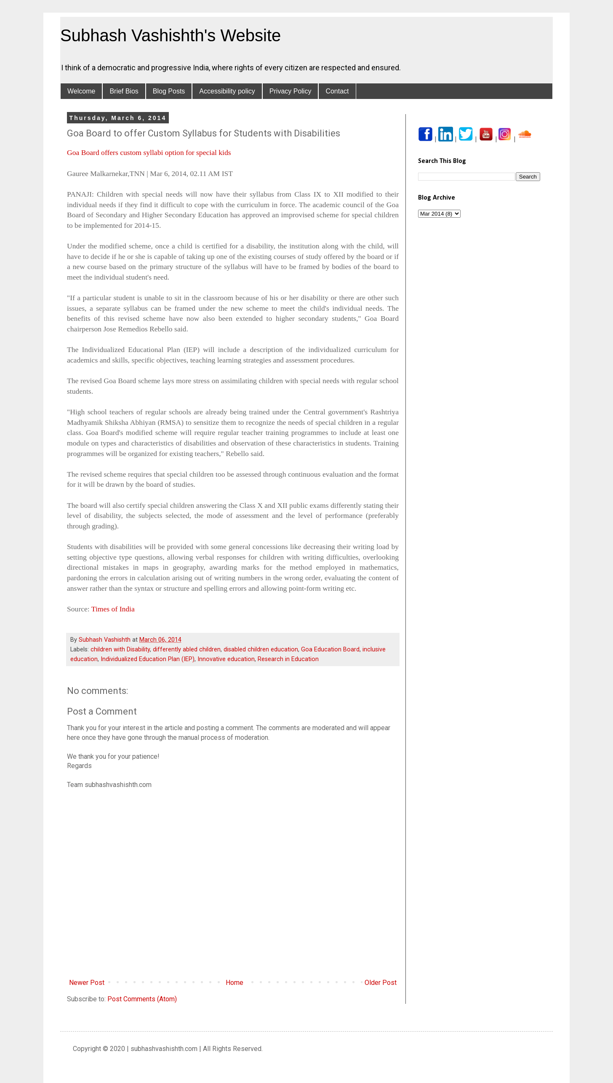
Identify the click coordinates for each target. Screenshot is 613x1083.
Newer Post (86, 983)
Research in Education (288, 659)
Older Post (381, 983)
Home (234, 983)
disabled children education (261, 649)
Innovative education (226, 659)
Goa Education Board (330, 649)
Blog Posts (169, 91)
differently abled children (187, 649)
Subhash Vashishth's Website (170, 35)
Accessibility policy (227, 91)
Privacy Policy (290, 91)
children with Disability (120, 649)
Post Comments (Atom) (142, 999)
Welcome (81, 91)
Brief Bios (123, 91)
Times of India (113, 609)
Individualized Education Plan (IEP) (148, 659)
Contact (337, 91)
